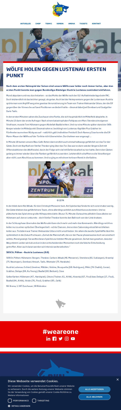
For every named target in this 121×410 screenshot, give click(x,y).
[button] (41, 406)
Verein (60, 23)
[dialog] (60, 393)
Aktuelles (25, 23)
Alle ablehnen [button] (94, 397)
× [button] (117, 380)
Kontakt (96, 23)
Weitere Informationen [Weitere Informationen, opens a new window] (18, 395)
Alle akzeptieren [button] (94, 389)
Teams (48, 23)
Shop (38, 23)
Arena (71, 23)
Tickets (83, 23)
